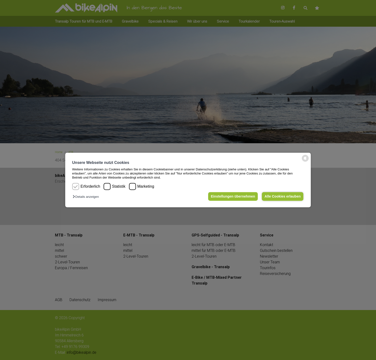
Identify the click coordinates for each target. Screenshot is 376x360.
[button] (87, 196)
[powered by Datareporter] (305, 161)
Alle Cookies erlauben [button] (282, 196)
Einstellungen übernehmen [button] (233, 196)
